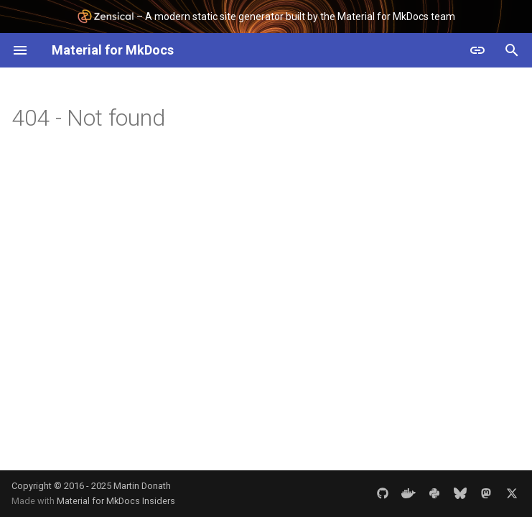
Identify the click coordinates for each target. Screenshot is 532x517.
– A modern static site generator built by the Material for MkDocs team (266, 16)
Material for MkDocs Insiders (116, 500)
